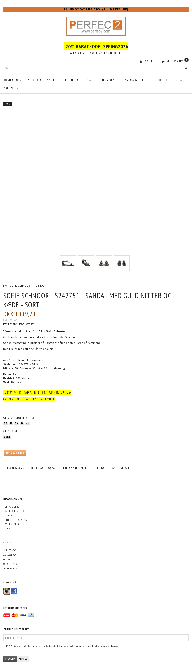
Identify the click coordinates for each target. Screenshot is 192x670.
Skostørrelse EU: (18, 418)
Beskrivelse (15, 468)
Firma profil (11, 515)
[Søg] (186, 68)
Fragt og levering (14, 510)
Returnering (11, 524)
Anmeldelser (121, 468)
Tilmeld (10, 658)
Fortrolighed (11, 506)
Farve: (10, 431)
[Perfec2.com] (96, 25)
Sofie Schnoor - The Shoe (27, 285)
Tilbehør (99, 468)
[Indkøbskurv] (175, 61)
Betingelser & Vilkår (15, 519)
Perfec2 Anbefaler (74, 468)
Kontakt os (10, 528)
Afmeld (23, 658)
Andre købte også (43, 468)
